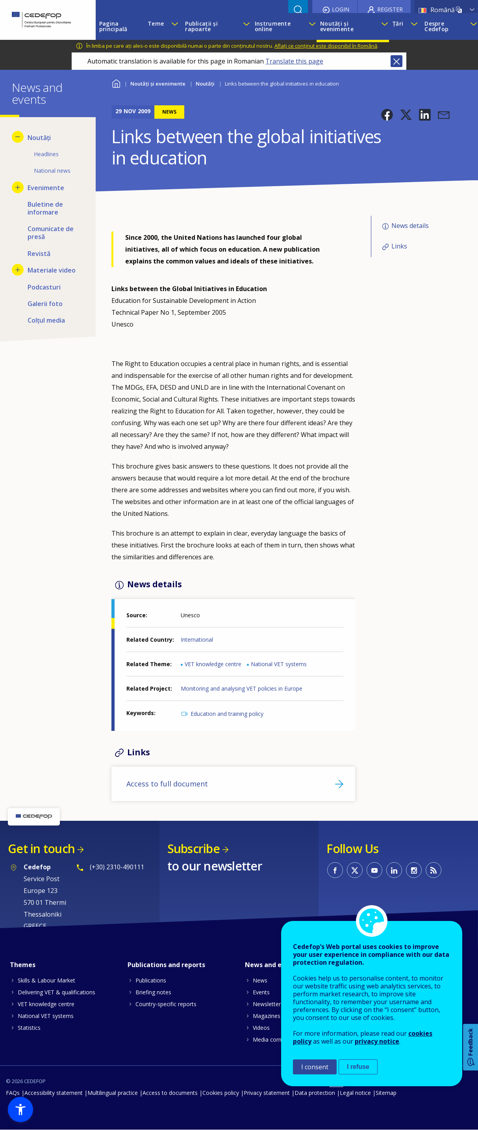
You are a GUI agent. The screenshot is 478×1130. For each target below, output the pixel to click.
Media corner (270, 1039)
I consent (314, 1067)
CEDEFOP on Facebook (335, 870)
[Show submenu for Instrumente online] (311, 26)
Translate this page (294, 61)
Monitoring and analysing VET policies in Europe (241, 688)
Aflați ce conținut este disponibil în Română (325, 45)
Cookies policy (220, 1092)
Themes (22, 964)
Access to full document (167, 783)
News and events (272, 964)
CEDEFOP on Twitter (355, 870)
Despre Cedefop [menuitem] (436, 26)
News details (410, 225)
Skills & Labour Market (46, 980)
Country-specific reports (165, 1004)
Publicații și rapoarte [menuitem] (201, 26)
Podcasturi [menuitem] (44, 287)
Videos (261, 1027)
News (260, 980)
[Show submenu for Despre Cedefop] (472, 26)
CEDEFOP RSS (433, 870)
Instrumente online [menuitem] (273, 26)
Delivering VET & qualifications (56, 992)
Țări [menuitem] (398, 23)
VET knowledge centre (213, 664)
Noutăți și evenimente (157, 83)
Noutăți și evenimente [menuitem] (337, 26)
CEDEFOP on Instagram (414, 870)
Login (340, 9)
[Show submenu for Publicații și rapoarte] (245, 26)
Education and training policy (227, 713)
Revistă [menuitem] (39, 253)
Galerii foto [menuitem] (45, 303)
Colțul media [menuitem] (46, 320)
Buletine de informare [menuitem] (45, 208)
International (197, 639)
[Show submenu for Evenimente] (18, 187)
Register (390, 9)
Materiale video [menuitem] (52, 270)
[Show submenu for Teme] (174, 26)
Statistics (29, 1027)
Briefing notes (153, 992)
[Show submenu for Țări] (414, 26)
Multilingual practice (112, 1092)
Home (116, 83)
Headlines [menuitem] (46, 154)
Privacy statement (267, 1092)
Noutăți (205, 83)
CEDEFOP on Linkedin (394, 870)
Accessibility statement (53, 1092)
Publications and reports (166, 964)
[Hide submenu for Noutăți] (18, 137)
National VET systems (279, 664)
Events (261, 992)
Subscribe (193, 848)
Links (399, 246)
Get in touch (41, 848)
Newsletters (268, 1004)
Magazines (266, 1016)
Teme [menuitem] (156, 23)
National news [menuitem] (52, 170)
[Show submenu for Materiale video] (18, 270)
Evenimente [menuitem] (46, 187)
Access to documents (170, 1092)
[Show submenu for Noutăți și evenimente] (383, 26)
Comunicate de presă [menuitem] (51, 232)
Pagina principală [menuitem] (113, 26)
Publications (150, 980)
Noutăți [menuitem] (39, 137)
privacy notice (377, 1041)
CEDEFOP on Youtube (374, 870)
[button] (387, 115)
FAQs (13, 1092)
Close (396, 61)
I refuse (358, 1066)
